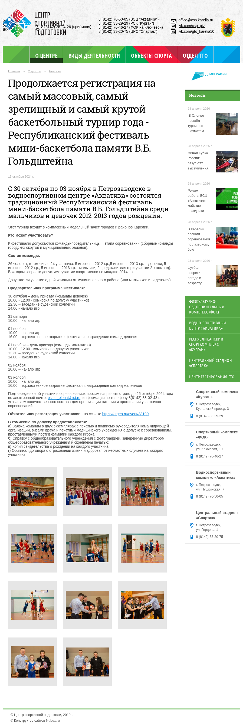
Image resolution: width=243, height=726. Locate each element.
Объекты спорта (151, 55)
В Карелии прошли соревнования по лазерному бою (199, 239)
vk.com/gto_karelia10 (196, 32)
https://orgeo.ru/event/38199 (125, 414)
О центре (46, 55)
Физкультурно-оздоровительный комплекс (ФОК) (207, 306)
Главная (14, 71)
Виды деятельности (94, 55)
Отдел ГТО (195, 55)
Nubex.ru (53, 720)
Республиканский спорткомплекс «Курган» (206, 344)
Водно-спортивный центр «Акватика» (207, 325)
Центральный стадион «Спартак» (210, 363)
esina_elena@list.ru (64, 398)
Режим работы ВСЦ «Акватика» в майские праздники (198, 201)
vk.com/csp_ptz (192, 26)
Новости (55, 71)
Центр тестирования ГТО (212, 376)
